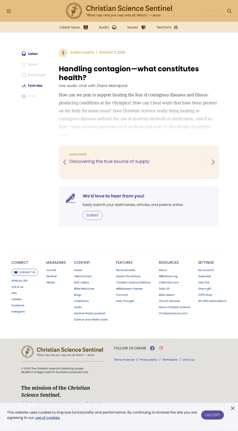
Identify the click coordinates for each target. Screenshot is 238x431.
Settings (206, 262)
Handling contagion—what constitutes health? (130, 73)
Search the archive (128, 276)
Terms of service (124, 359)
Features (124, 262)
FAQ (14, 293)
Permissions (170, 359)
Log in (212, 11)
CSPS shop (205, 294)
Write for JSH (19, 280)
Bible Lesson (167, 294)
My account (206, 270)
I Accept (212, 414)
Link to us (17, 286)
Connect (19, 262)
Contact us (24, 272)
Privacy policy (148, 359)
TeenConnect (82, 276)
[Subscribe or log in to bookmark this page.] (34, 75)
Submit (93, 215)
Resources (169, 262)
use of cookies (47, 417)
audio (91, 319)
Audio (78, 307)
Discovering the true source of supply (110, 161)
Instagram (18, 311)
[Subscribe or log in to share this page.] (30, 64)
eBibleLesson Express (129, 288)
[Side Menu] (9, 11)
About (163, 270)
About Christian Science (174, 307)
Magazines (56, 262)
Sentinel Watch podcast (89, 313)
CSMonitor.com (169, 282)
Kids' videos (81, 282)
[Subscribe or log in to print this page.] (29, 96)
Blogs (77, 294)
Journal (51, 270)
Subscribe (204, 276)
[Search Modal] (229, 11)
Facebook (17, 305)
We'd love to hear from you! (114, 196)
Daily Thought (125, 300)
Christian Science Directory (133, 282)
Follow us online (130, 348)
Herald (50, 282)
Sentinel (51, 276)
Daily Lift (164, 288)
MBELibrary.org (168, 276)
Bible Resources (84, 288)
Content (82, 262)
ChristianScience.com (173, 313)
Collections (81, 300)
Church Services (169, 300)
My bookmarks (125, 270)
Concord (122, 294)
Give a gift (204, 288)
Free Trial (203, 282)
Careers (16, 299)
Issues (78, 270)
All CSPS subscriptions (212, 300)
